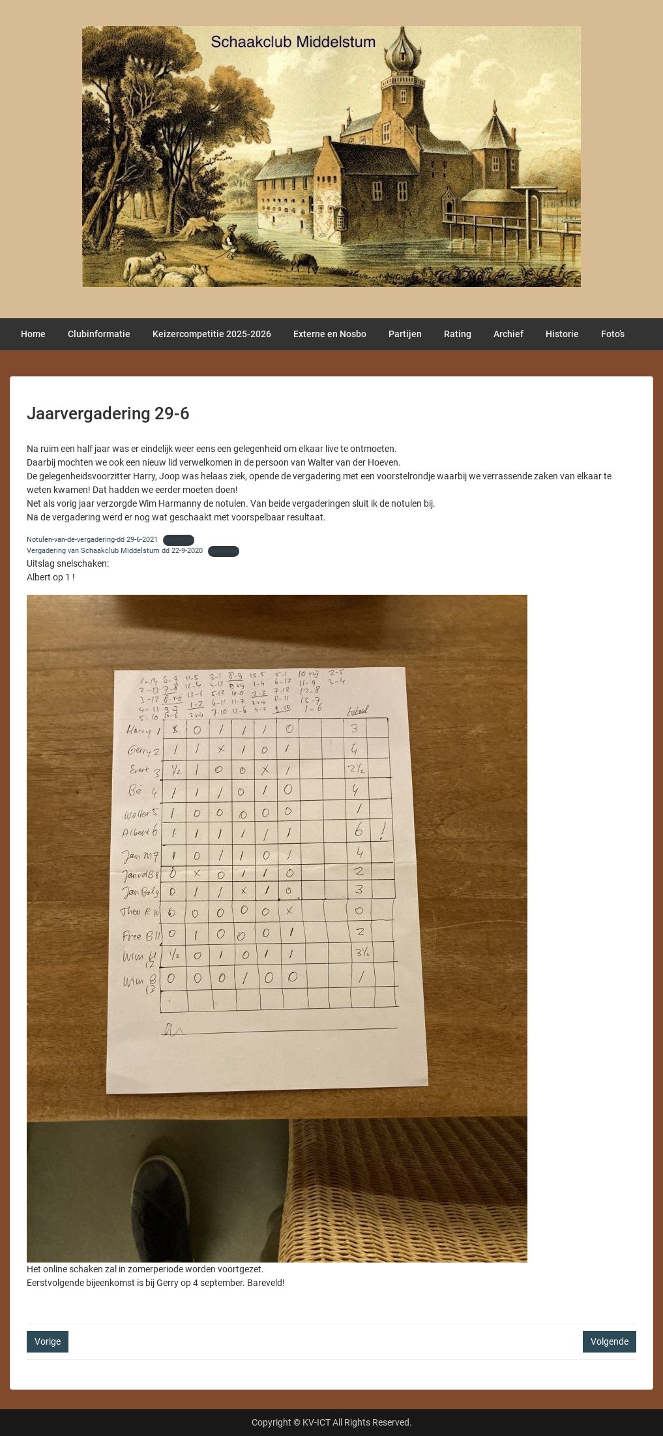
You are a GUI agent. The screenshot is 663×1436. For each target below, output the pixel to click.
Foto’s (613, 334)
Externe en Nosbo (329, 334)
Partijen (405, 334)
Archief (508, 334)
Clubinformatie (99, 334)
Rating (457, 334)
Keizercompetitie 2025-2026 (212, 334)
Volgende (609, 1341)
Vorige (48, 1341)
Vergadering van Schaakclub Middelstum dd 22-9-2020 (115, 550)
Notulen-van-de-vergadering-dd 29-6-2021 (92, 539)
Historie (562, 334)
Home (33, 334)
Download (178, 539)
